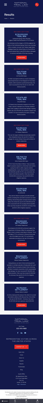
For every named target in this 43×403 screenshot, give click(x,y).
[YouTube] (25, 333)
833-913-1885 (21, 328)
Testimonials (21, 367)
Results (21, 364)
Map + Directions (21, 384)
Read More (21, 57)
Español (21, 361)
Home (21, 355)
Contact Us (21, 347)
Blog (21, 370)
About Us (21, 358)
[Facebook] (18, 333)
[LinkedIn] (21, 333)
